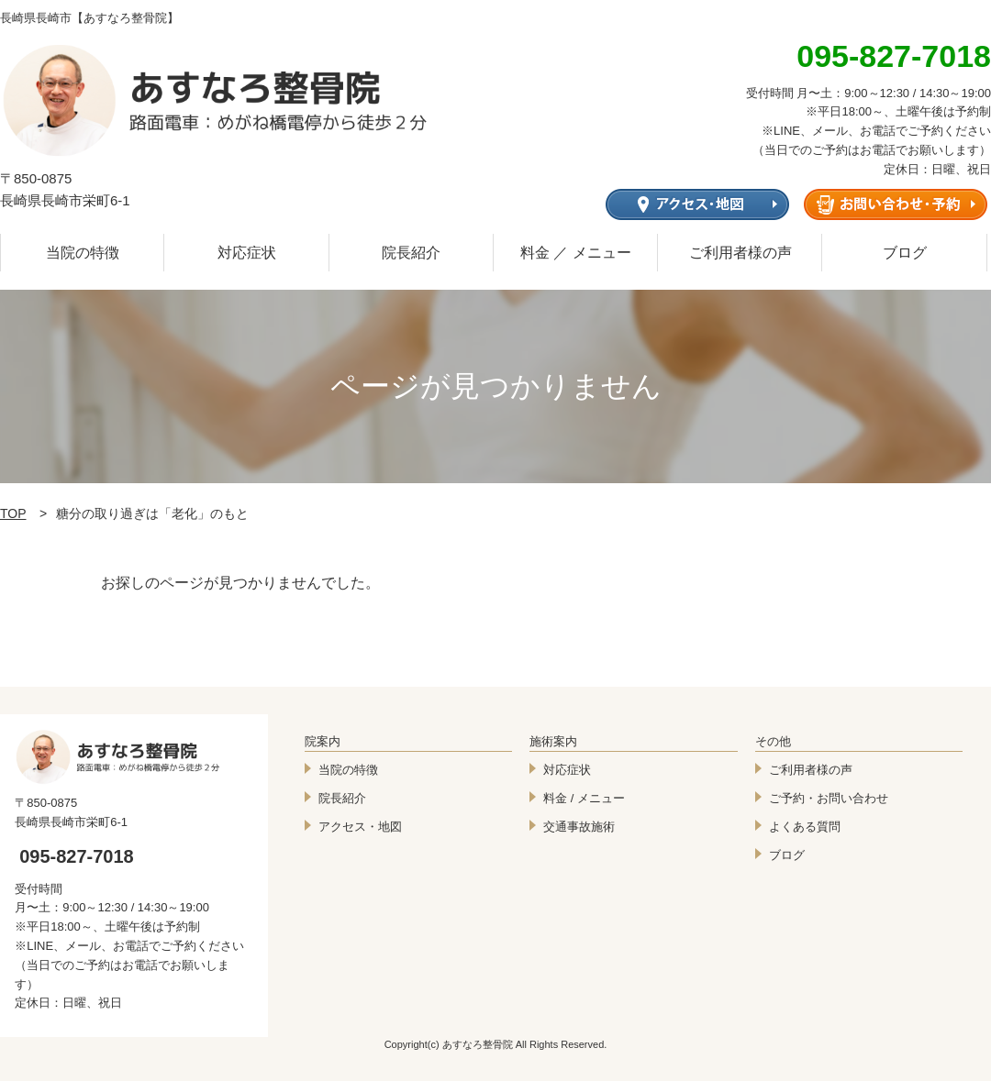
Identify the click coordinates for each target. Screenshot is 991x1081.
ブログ (905, 252)
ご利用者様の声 (740, 252)
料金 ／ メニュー (575, 252)
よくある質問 (805, 826)
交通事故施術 (579, 826)
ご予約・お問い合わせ (828, 798)
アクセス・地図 (360, 826)
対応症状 (246, 252)
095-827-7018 (76, 856)
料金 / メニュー (584, 798)
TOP (13, 513)
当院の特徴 (82, 252)
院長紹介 (411, 252)
